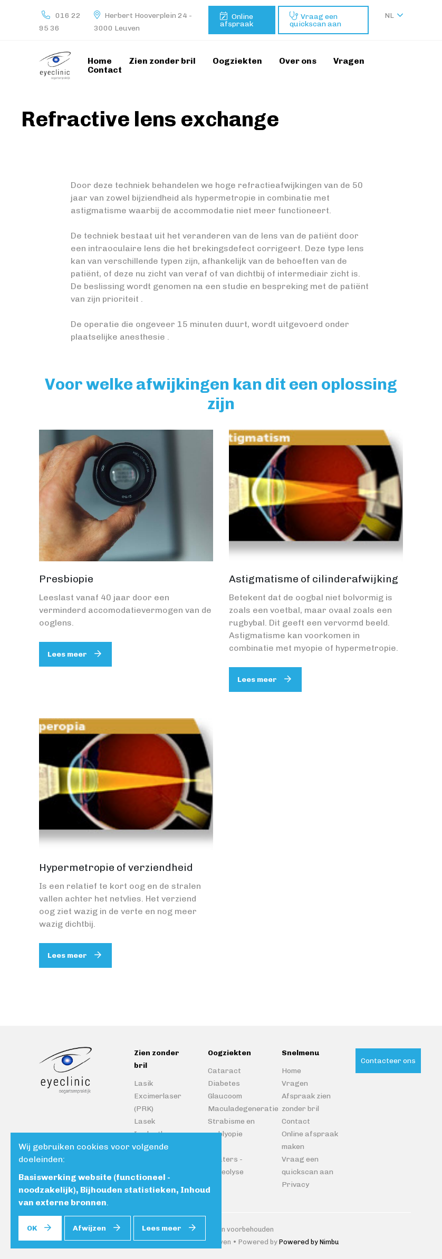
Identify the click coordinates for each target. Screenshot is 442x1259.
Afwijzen (89, 1228)
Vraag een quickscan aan (315, 20)
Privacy (295, 1184)
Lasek (144, 1121)
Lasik (143, 1083)
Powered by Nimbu (309, 1242)
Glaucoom (225, 1096)
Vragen (295, 1083)
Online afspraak (236, 20)
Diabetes (224, 1083)
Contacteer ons (388, 1060)
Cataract (224, 1070)
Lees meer (67, 654)
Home (291, 1070)
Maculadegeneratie (243, 1108)
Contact (296, 1121)
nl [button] (389, 15)
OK (32, 1228)
